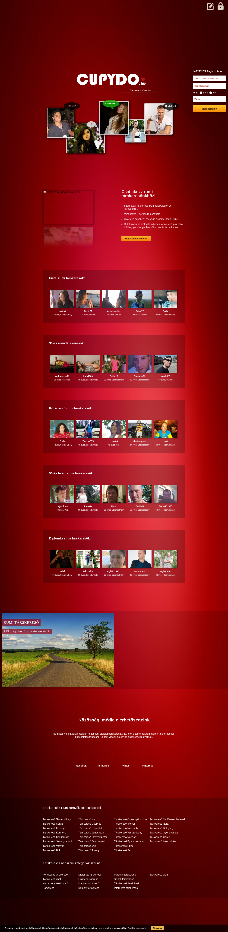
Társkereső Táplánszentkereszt (167, 831)
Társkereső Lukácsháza (163, 854)
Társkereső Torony (88, 863)
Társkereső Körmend (54, 845)
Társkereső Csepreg (89, 836)
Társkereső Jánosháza (91, 845)
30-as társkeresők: (67, 355)
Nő (212, 92)
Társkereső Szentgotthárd (57, 854)
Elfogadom (151, 929)
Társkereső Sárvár (53, 836)
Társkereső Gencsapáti (91, 854)
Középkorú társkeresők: (71, 420)
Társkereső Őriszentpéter (92, 849)
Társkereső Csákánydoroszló (130, 831)
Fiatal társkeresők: (67, 290)
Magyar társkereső (88, 896)
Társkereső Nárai (159, 836)
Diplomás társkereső (89, 887)
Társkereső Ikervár (124, 836)
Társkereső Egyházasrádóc (129, 854)
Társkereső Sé (122, 863)
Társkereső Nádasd (125, 849)
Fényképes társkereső (55, 887)
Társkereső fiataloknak (126, 896)
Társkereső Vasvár (53, 858)
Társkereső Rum (123, 858)
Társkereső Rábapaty (126, 840)
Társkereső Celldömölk (56, 849)
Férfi (204, 92)
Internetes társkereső (126, 900)
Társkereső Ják (87, 858)
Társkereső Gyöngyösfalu (164, 845)
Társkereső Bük (51, 863)
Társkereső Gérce (160, 849)
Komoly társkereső (88, 900)
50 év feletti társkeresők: (71, 485)
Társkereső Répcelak (90, 840)
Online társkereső (88, 891)
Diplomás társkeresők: (70, 550)
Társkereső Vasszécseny (128, 845)
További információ (129, 929)
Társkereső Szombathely (57, 831)
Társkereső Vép (87, 831)
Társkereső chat (52, 891)
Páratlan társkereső (125, 887)
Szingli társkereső (124, 891)
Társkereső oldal (159, 887)
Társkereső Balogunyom (163, 840)
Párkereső (48, 900)
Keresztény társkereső (55, 896)
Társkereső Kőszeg (54, 840)
